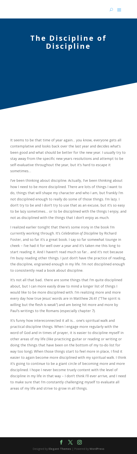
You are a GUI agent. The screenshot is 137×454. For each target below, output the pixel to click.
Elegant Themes (60, 449)
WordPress (97, 449)
